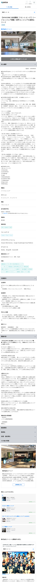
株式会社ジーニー (6, 29)
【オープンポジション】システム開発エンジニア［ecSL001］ (16, 516)
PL (2, 495)
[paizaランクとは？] (34, 12)
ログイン (26, 3)
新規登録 (30, 3)
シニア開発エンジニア (7, 526)
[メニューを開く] (34, 2)
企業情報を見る (18, 484)
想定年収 (5, 213)
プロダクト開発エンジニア (8, 505)
